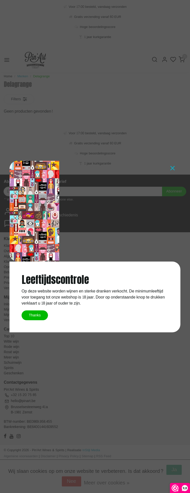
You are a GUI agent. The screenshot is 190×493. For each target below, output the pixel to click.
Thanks (35, 315)
